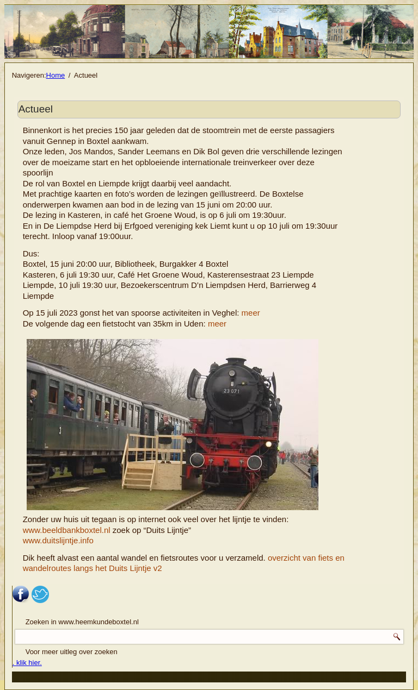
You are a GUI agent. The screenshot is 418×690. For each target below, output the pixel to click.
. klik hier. (27, 662)
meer (251, 312)
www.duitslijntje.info (58, 540)
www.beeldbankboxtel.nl (66, 530)
